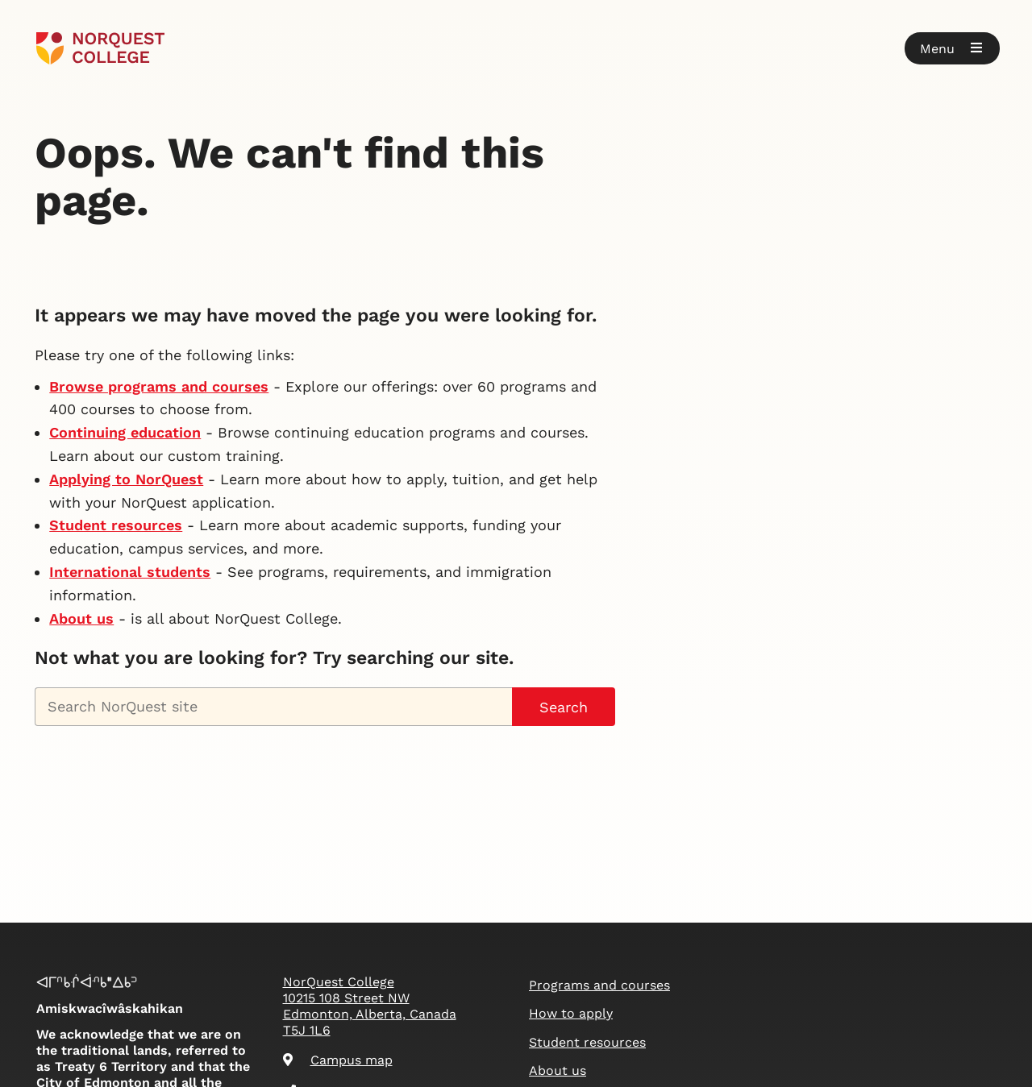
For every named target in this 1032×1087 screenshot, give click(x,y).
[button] (952, 48)
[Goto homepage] (100, 48)
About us (81, 618)
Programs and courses (599, 985)
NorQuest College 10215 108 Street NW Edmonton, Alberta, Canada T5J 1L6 (369, 1006)
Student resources (115, 525)
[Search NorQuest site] (273, 706)
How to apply (571, 1013)
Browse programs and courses (158, 386)
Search (563, 707)
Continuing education (125, 432)
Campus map (338, 1060)
